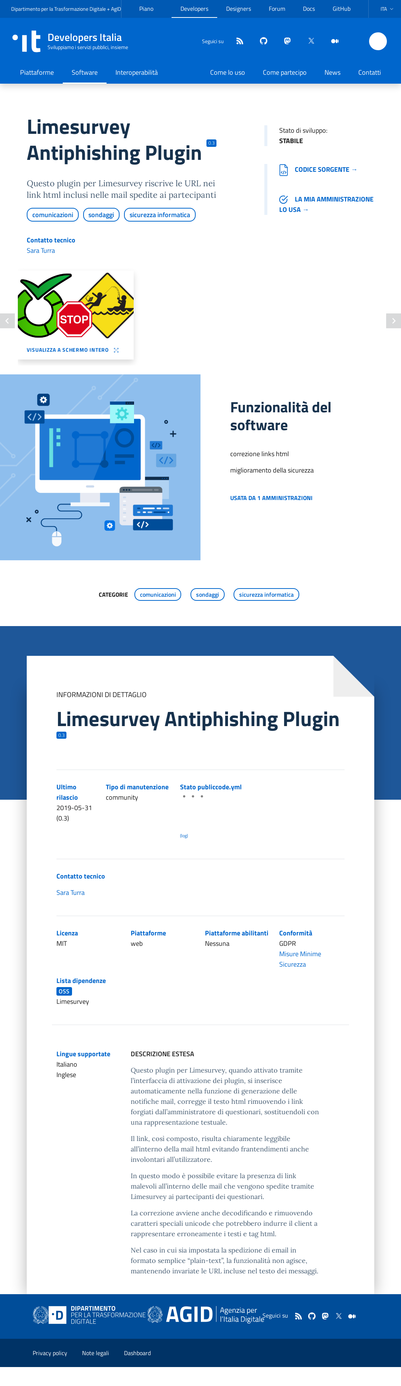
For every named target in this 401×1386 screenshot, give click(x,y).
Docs (309, 8)
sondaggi (101, 215)
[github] (260, 41)
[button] (388, 8)
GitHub (342, 8)
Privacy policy (50, 1352)
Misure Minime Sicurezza (300, 959)
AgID (116, 9)
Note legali (95, 1352)
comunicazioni (52, 215)
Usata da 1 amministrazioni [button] (271, 497)
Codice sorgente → (318, 169)
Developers (194, 8)
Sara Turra (41, 250)
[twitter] (308, 41)
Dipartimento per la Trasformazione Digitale (58, 9)
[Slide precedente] (7, 320)
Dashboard (137, 1352)
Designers (238, 8)
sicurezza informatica (160, 215)
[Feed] (236, 41)
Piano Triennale (151, 14)
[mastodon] (284, 41)
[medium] (332, 41)
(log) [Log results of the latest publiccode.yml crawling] (184, 835)
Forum (277, 8)
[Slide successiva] (393, 320)
